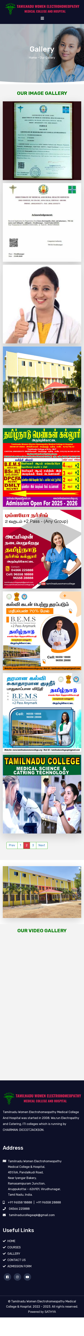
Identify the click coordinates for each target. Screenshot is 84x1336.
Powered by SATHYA (42, 1319)
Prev (12, 845)
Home (33, 57)
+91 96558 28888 (48, 1210)
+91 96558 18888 (20, 1210)
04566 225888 (19, 1216)
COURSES (14, 1255)
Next (41, 845)
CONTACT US (16, 1268)
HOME (11, 1249)
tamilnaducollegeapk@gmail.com (32, 1223)
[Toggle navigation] (42, 18)
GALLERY (13, 1261)
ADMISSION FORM (19, 1274)
